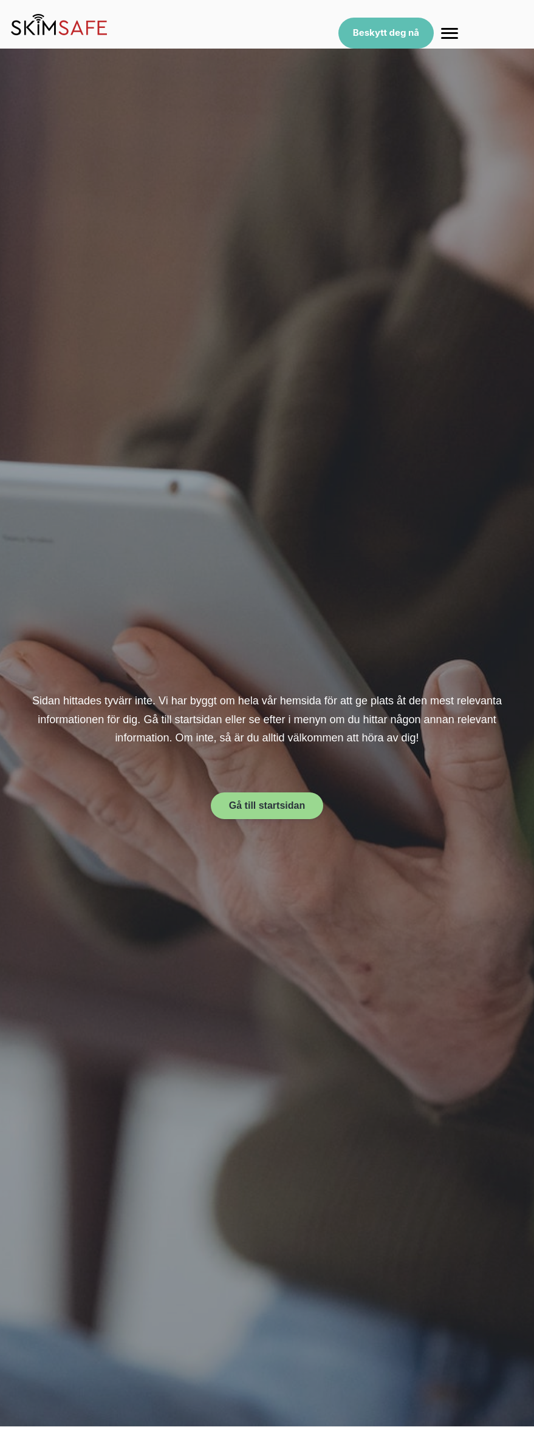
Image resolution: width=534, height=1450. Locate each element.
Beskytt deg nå (386, 32)
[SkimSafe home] (59, 24)
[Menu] (449, 33)
